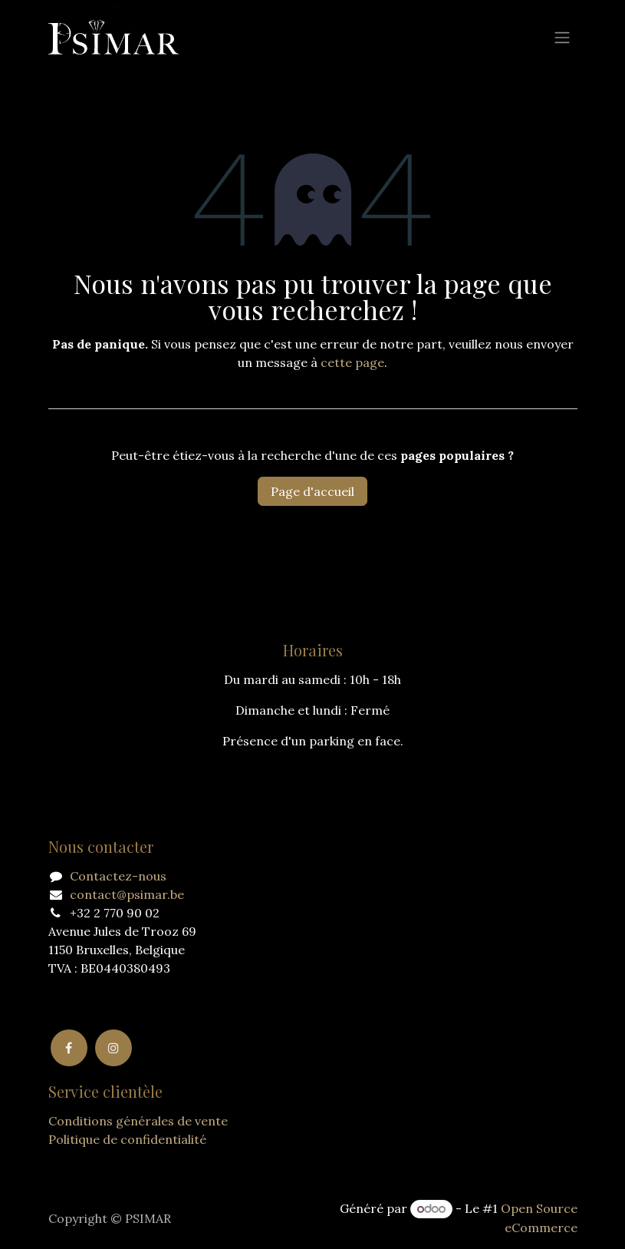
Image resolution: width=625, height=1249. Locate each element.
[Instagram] (113, 1047)
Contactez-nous (118, 876)
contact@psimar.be (127, 894)
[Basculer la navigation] (562, 37)
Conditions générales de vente (138, 1120)
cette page (352, 362)
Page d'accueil (312, 491)
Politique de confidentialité (127, 1139)
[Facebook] (69, 1047)
